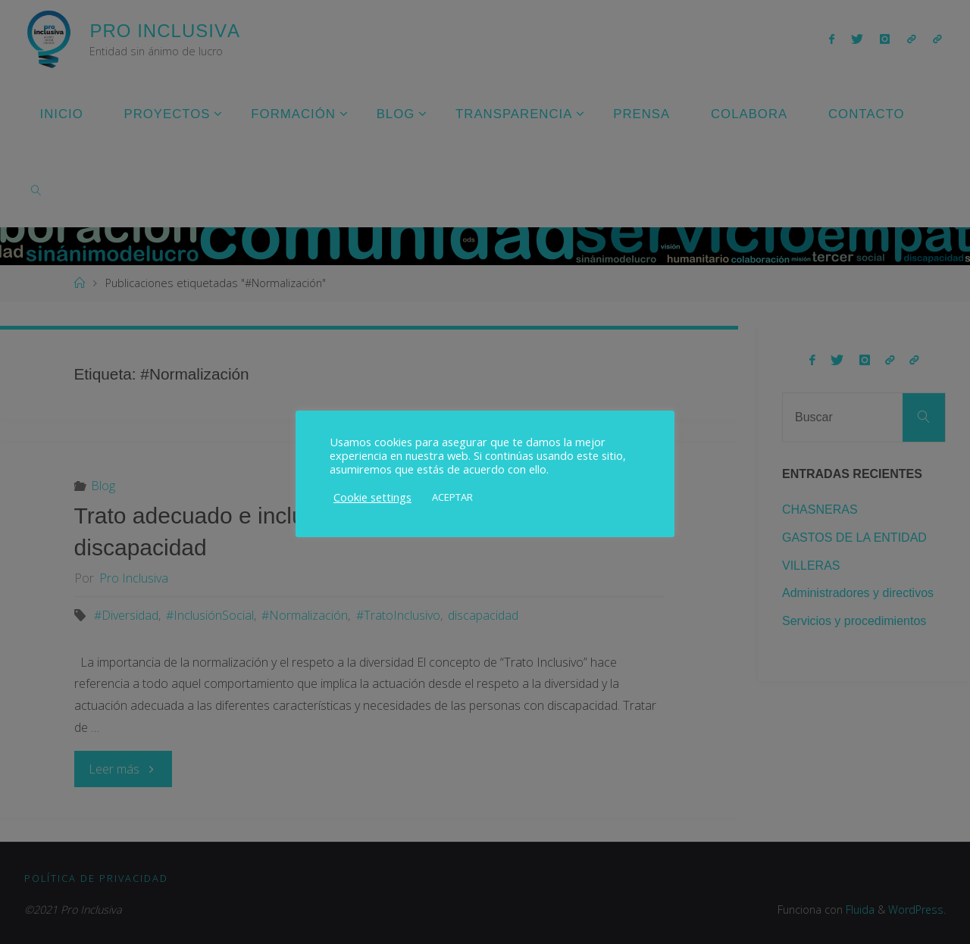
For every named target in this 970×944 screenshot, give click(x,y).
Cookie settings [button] (372, 497)
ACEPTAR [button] (452, 497)
